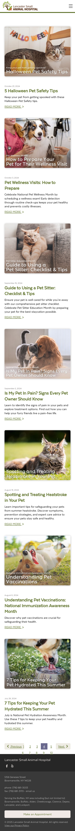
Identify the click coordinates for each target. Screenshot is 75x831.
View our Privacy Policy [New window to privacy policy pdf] (17, 825)
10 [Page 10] (51, 752)
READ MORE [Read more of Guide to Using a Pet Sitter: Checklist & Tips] (14, 317)
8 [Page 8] (37, 752)
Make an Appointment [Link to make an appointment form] (37, 814)
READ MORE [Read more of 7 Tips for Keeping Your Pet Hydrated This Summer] (14, 728)
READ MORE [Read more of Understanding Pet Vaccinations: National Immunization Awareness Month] (14, 627)
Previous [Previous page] (14, 746)
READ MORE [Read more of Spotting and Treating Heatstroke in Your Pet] (14, 524)
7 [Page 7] (29, 752)
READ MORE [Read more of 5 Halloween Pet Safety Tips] (14, 106)
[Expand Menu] (70, 6)
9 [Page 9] (44, 752)
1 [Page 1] (23, 746)
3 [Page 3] (37, 746)
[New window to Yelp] (12, 766)
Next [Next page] (63, 746)
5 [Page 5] (51, 746)
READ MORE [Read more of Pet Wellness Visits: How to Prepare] (14, 211)
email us (30, 791)
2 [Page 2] (30, 746)
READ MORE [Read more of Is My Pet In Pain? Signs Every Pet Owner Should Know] (14, 418)
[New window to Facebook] (7, 766)
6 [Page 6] (23, 752)
